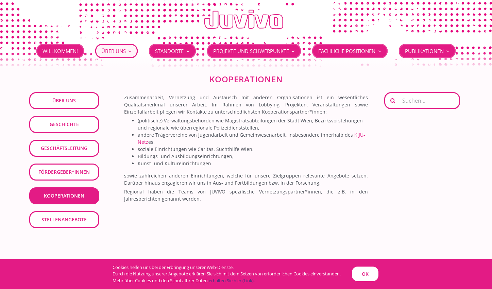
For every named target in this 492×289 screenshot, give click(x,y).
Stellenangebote (64, 219)
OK (365, 274)
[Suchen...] (422, 100)
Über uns (64, 100)
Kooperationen (64, 195)
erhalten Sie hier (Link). (232, 280)
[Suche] (392, 100)
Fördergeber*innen (64, 172)
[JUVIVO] (246, 9)
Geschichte (64, 124)
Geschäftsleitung (64, 148)
